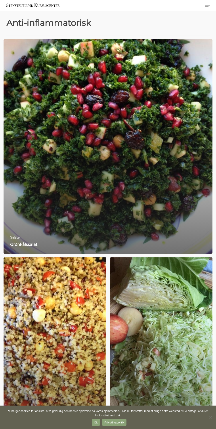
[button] (207, 5)
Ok (96, 422)
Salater (15, 237)
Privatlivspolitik (114, 422)
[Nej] (210, 417)
